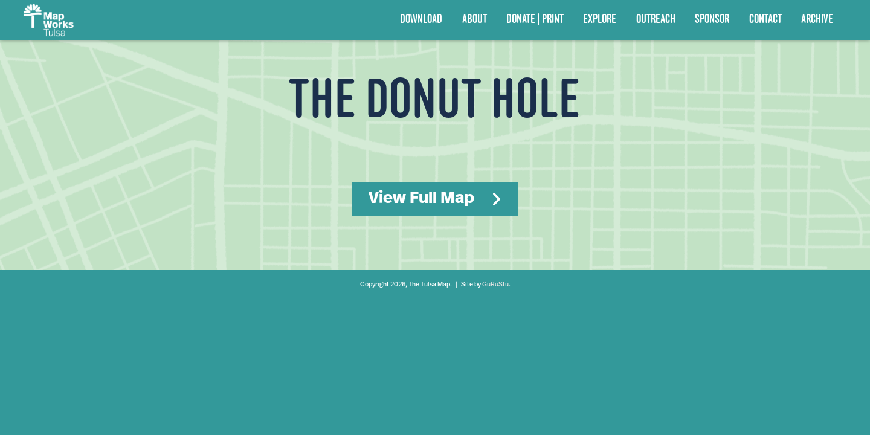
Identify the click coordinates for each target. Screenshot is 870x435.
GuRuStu (495, 285)
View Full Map (421, 198)
